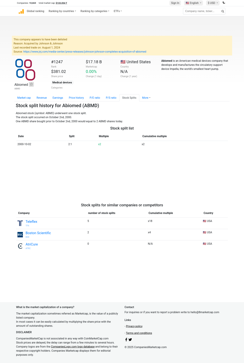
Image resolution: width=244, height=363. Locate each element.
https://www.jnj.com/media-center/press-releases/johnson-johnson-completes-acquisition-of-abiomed (84, 51)
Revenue (42, 97)
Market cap (24, 97)
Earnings (58, 97)
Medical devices (62, 82)
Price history (76, 97)
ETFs (117, 11)
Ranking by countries (61, 11)
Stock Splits (129, 97)
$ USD (212, 3)
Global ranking (35, 11)
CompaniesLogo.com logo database (73, 346)
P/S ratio (111, 97)
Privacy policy (134, 326)
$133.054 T (61, 3)
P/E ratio (95, 97)
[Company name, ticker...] (204, 11)
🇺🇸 (192, 3)
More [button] (145, 97)
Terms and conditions (139, 333)
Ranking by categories (93, 11)
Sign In (175, 3)
